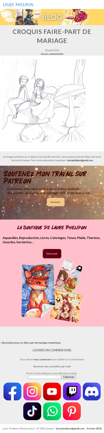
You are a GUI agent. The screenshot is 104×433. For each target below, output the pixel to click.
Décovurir (55, 202)
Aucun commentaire (52, 53)
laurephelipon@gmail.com (80, 160)
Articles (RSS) (94, 428)
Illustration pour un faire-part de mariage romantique (31, 342)
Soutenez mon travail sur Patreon (45, 177)
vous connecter (42, 359)
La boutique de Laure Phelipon (52, 228)
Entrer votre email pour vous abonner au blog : (52, 373)
